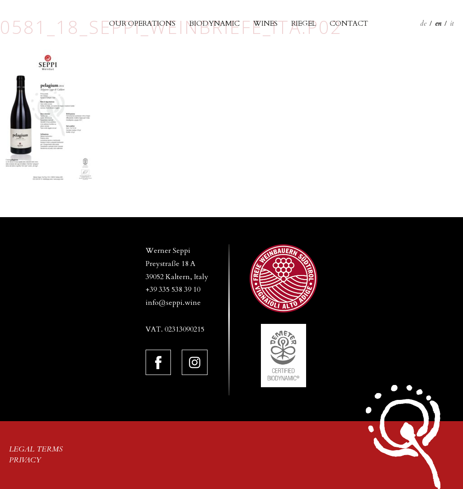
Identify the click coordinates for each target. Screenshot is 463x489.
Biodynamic (214, 23)
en (438, 23)
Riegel (303, 23)
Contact (349, 23)
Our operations (142, 23)
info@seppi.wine (173, 303)
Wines (265, 23)
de (423, 23)
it (452, 23)
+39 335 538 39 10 (173, 289)
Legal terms (36, 449)
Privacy (25, 460)
